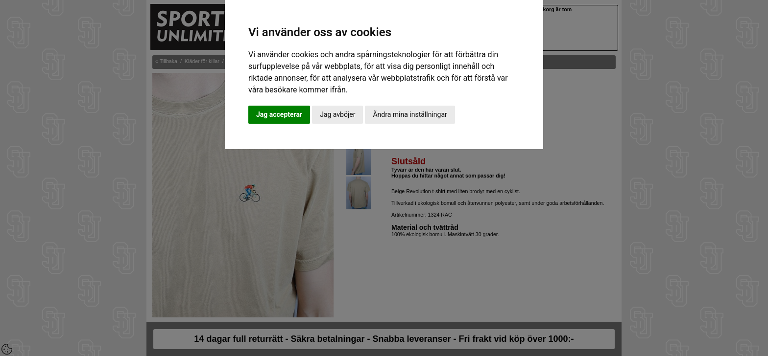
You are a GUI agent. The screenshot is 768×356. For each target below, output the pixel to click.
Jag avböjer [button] (337, 114)
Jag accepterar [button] (279, 114)
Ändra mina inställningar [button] (410, 114)
